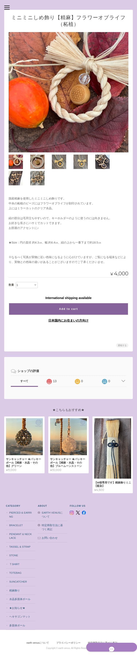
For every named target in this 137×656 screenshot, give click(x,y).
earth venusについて (51, 496)
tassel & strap (19, 528)
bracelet (15, 507)
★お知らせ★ (16, 590)
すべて (24, 364)
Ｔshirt (14, 546)
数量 (11, 268)
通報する (122, 329)
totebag (15, 555)
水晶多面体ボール (19, 581)
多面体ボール (16, 607)
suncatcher (17, 563)
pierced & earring (20, 496)
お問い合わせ (49, 520)
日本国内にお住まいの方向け (68, 304)
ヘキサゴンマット (19, 599)
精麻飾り (14, 572)
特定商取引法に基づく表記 (52, 509)
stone (13, 537)
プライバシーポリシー (68, 625)
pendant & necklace (20, 518)
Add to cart (68, 292)
